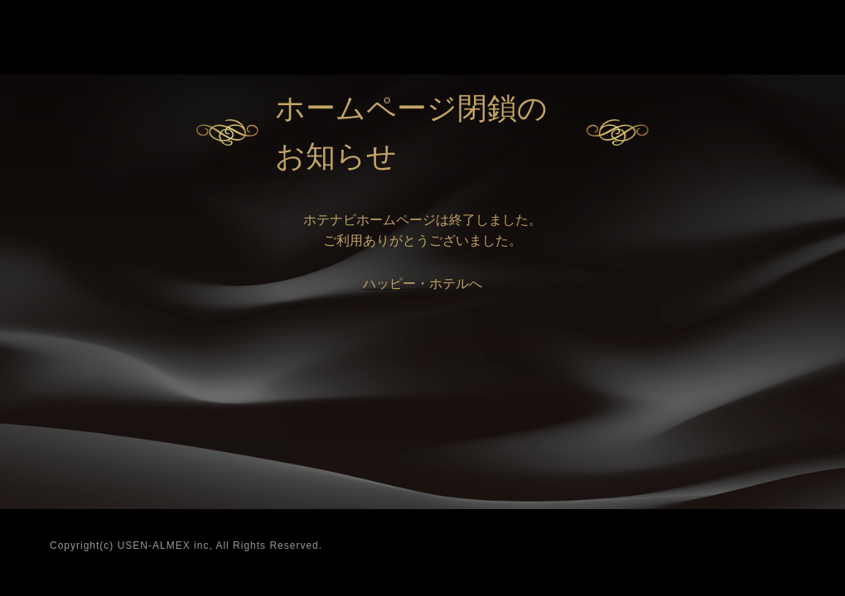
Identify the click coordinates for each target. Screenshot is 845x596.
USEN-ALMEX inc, (165, 545)
